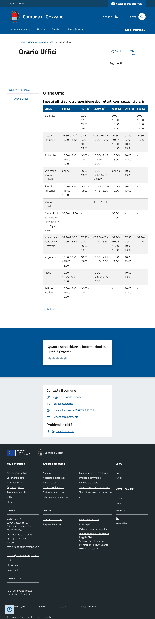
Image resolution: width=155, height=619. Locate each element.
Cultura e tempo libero (54, 492)
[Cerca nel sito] (141, 16)
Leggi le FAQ (85, 537)
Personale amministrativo (19, 492)
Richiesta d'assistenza (90, 548)
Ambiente (48, 473)
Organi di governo (15, 487)
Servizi (55, 29)
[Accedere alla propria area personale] (127, 3)
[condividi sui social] (117, 51)
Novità (41, 29)
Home (22, 42)
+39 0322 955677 (25, 534)
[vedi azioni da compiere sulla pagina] (131, 52)
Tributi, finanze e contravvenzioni (95, 494)
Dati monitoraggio (16, 606)
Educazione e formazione (55, 497)
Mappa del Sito (88, 606)
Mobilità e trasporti (88, 482)
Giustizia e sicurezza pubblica (93, 473)
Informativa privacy (89, 519)
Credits (62, 606)
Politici (10, 497)
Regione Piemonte (17, 3)
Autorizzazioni (50, 482)
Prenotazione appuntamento (93, 544)
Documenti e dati (15, 478)
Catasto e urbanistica (53, 487)
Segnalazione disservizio (91, 541)
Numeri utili (12, 570)
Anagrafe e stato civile (54, 478)
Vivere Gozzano (75, 29)
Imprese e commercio (90, 478)
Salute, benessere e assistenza (94, 487)
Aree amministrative (17, 473)
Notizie (119, 473)
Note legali (84, 524)
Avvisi (119, 478)
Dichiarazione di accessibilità (93, 529)
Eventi (119, 503)
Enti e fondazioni (15, 482)
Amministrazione (20, 29)
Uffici (52, 42)
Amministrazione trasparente (94, 533)
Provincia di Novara (52, 519)
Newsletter (121, 523)
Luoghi (119, 498)
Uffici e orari (12, 565)
